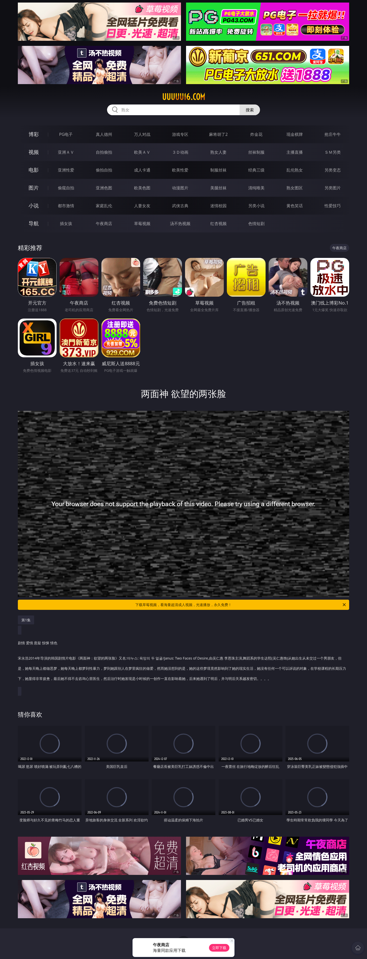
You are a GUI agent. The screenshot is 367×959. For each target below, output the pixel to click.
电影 (34, 169)
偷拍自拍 (104, 170)
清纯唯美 (256, 188)
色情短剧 (256, 223)
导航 (34, 223)
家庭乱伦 (104, 205)
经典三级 (256, 170)
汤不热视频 (180, 223)
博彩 (34, 134)
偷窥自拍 (66, 188)
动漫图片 (180, 188)
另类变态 (332, 170)
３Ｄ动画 (180, 152)
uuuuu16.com (183, 97)
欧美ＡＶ (142, 152)
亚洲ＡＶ (66, 152)
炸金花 (256, 134)
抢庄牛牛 (332, 134)
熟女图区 (294, 188)
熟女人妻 (218, 152)
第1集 (26, 620)
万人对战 (142, 134)
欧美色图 (142, 188)
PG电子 (66, 134)
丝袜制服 (256, 152)
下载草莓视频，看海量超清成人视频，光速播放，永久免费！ (241, 605)
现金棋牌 (294, 134)
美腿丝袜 (218, 188)
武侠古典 (180, 205)
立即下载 (219, 947)
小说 (34, 205)
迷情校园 (218, 205)
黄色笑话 (294, 205)
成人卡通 (142, 170)
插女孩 (66, 223)
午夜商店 (104, 223)
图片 (34, 187)
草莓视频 (142, 223)
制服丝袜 (218, 170)
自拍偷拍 (104, 152)
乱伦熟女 (294, 170)
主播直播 (294, 152)
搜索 (250, 110)
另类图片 (332, 188)
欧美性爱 (180, 170)
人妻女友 (142, 205)
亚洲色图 (104, 188)
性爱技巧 (332, 205)
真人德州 (104, 134)
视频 (34, 152)
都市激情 (66, 205)
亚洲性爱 (66, 170)
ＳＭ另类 (332, 152)
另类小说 (256, 205)
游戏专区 (180, 134)
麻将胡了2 (218, 134)
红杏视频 (218, 223)
